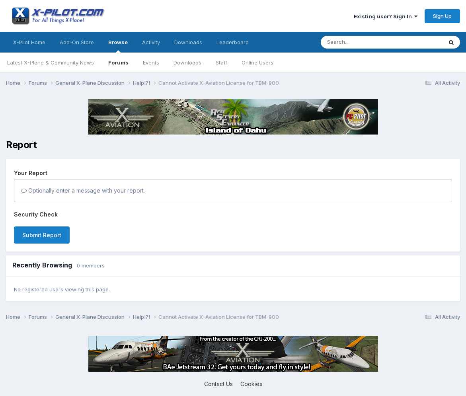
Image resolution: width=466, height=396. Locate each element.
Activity (151, 42)
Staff (221, 62)
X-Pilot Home (29, 42)
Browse (118, 46)
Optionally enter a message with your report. (83, 190)
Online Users (257, 62)
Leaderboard (232, 42)
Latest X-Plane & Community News (50, 62)
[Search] (366, 42)
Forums (118, 62)
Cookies (251, 383)
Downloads (187, 62)
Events (151, 62)
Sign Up (442, 16)
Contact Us (218, 383)
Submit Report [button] (41, 235)
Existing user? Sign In (385, 16)
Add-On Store (77, 42)
